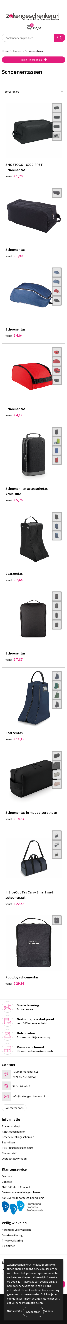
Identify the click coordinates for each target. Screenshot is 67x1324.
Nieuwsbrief (9, 1153)
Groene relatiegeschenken (18, 1137)
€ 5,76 (14, 500)
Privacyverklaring (12, 1240)
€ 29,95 (15, 983)
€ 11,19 (15, 739)
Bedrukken (8, 1142)
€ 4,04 (14, 335)
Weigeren (48, 1310)
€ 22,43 (15, 903)
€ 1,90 (14, 256)
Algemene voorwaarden (16, 1229)
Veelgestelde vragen (14, 1158)
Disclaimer (8, 1246)
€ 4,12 (14, 415)
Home (5, 51)
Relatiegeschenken (13, 1131)
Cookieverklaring (12, 1235)
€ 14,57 (15, 818)
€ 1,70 (14, 176)
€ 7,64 (14, 579)
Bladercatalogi (11, 1126)
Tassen (17, 51)
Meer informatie (14, 1310)
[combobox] (28, 38)
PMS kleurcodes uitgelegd (17, 1147)
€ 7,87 (14, 659)
